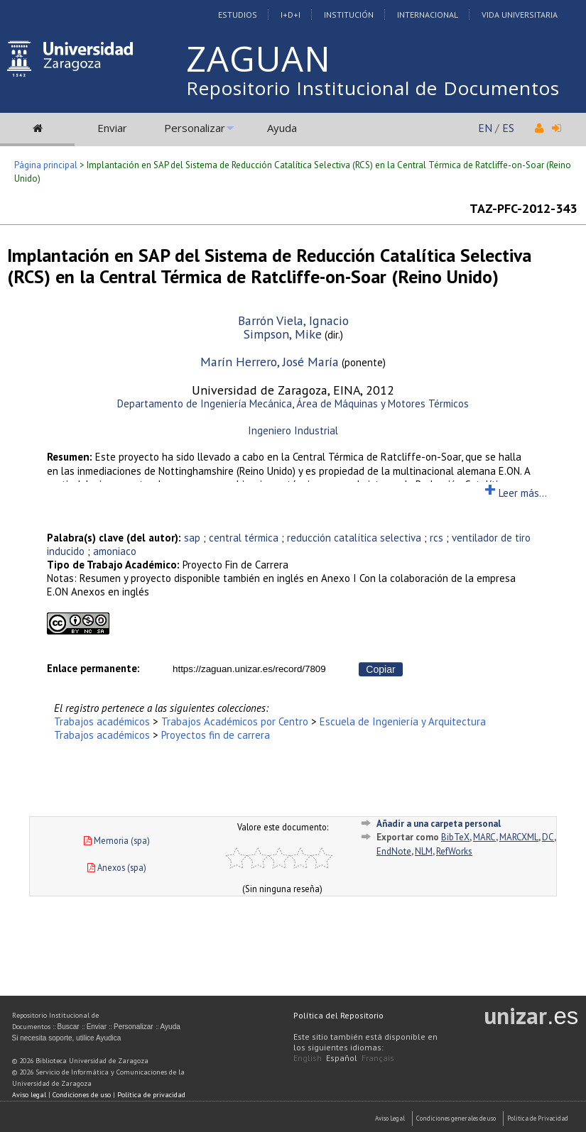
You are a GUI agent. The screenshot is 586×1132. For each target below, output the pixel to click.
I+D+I (290, 14)
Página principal (45, 165)
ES (508, 128)
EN (485, 128)
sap (192, 537)
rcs (436, 537)
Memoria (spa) (117, 840)
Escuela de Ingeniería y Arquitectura (403, 721)
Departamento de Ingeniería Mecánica (204, 403)
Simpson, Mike (283, 334)
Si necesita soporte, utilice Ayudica (66, 1038)
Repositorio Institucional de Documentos (373, 88)
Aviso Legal (390, 1118)
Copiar (380, 669)
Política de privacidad (151, 1094)
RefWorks (454, 851)
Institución (349, 14)
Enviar (112, 128)
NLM (424, 851)
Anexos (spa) (116, 867)
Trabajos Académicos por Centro (234, 721)
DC (548, 837)
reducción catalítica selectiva (354, 537)
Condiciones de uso (82, 1094)
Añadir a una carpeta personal (438, 824)
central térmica (243, 537)
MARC (484, 837)
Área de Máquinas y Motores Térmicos (382, 403)
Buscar (69, 1027)
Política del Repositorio (338, 1015)
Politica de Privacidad (537, 1118)
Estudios (237, 14)
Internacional (427, 14)
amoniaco (114, 551)
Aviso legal (29, 1094)
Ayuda (282, 128)
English (307, 1058)
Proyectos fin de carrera (215, 735)
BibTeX (455, 837)
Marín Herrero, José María (269, 361)
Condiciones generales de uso (456, 1118)
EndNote (393, 851)
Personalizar (194, 128)
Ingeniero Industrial (293, 430)
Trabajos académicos (102, 721)
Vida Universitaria (520, 14)
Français (378, 1058)
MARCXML (518, 837)
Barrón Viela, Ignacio (293, 320)
